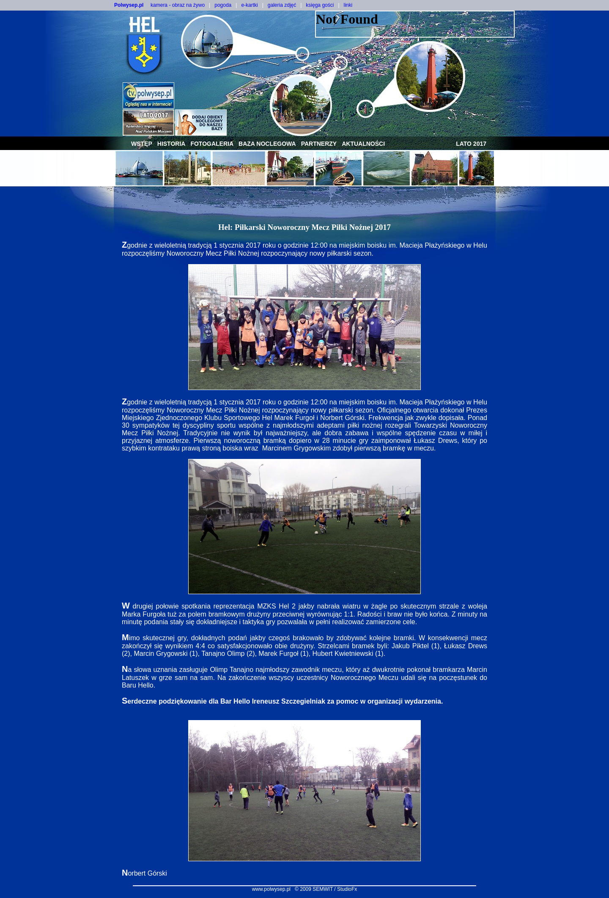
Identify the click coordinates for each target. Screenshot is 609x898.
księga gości (320, 5)
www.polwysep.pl (271, 889)
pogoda (222, 5)
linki (348, 5)
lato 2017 (471, 143)
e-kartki (249, 5)
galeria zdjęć (282, 5)
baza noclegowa (267, 143)
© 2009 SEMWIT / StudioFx (326, 889)
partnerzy (319, 143)
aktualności (363, 143)
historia (171, 143)
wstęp (141, 143)
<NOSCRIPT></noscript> (415, 24)
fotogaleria (211, 143)
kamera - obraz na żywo (178, 5)
